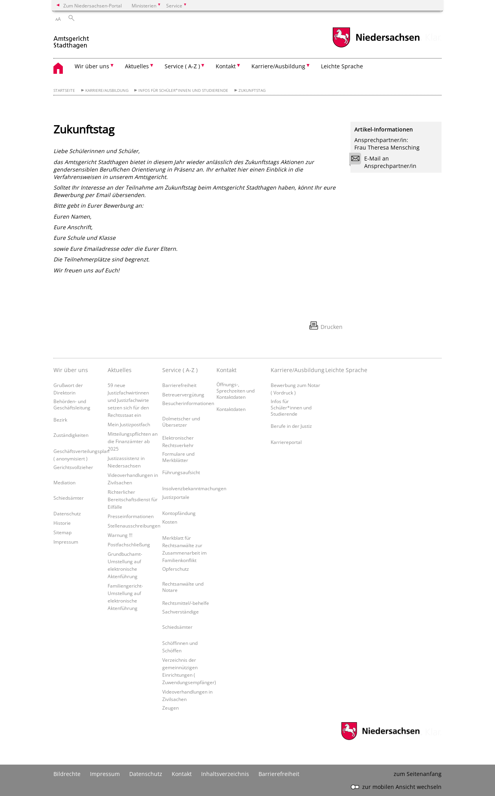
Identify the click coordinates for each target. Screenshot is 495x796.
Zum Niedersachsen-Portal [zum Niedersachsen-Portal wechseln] (92, 5)
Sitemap (62, 532)
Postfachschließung (129, 544)
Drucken (332, 326)
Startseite (64, 90)
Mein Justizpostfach (129, 424)
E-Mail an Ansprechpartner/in (385, 162)
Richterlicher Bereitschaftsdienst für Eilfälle (133, 499)
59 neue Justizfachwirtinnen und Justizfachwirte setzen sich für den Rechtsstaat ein (128, 400)
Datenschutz (67, 513)
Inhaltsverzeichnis (225, 774)
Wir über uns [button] (92, 66)
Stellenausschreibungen (134, 525)
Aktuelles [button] (137, 66)
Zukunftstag (252, 90)
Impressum (65, 542)
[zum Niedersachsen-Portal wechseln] (376, 46)
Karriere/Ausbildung (106, 90)
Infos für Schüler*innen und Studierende (183, 90)
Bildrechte (67, 774)
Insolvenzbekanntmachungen (194, 488)
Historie (62, 523)
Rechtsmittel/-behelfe (185, 603)
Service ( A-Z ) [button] (182, 66)
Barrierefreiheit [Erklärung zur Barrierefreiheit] (278, 774)
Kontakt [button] (226, 66)
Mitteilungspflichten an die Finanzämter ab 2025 (133, 441)
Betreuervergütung (183, 394)
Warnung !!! (120, 535)
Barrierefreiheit (179, 385)
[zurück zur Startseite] (71, 38)
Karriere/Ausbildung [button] (278, 66)
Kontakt (182, 774)
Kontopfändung (179, 513)
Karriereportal (286, 442)
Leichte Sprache (342, 66)
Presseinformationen (131, 516)
